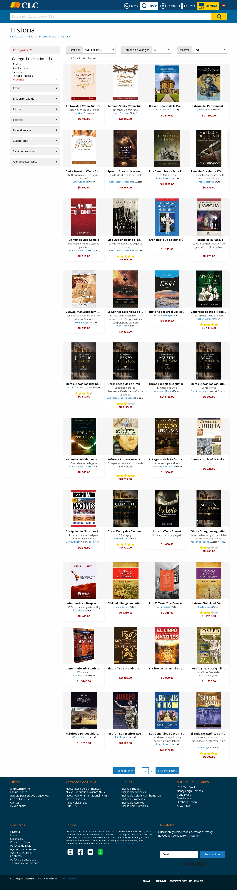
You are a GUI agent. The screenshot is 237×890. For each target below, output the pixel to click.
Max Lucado (184, 798)
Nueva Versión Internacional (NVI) (86, 795)
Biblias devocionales (133, 792)
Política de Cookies (21, 842)
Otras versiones (75, 799)
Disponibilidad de (23, 98)
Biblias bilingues (131, 788)
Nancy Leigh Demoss (190, 791)
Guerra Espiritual (20, 799)
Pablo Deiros (121, 606)
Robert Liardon (163, 178)
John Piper (121, 325)
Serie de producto (24, 151)
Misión (14, 835)
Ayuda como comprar (23, 849)
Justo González (80, 113)
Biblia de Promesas (133, 799)
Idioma (17, 109)
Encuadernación (22, 130)
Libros (31, 36)
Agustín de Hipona (163, 391)
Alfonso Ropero (76, 387)
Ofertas (14, 802)
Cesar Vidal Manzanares (121, 181)
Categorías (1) (22, 50)
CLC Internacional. (67, 878)
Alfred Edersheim (80, 675)
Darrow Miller (73, 541)
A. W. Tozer (184, 805)
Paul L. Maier (205, 675)
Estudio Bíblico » (23, 76)
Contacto (16, 856)
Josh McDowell (186, 787)
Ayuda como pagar (22, 852)
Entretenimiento (20, 788)
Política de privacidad (23, 859)
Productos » (20, 68)
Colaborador (20, 140)
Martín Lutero (163, 606)
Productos (16, 36)
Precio (17, 88)
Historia (65, 36)
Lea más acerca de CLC (122, 843)
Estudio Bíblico (47, 36)
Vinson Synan (205, 747)
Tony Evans (184, 794)
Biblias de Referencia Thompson (141, 795)
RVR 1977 (71, 806)
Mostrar (184, 50)
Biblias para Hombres (134, 806)
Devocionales (18, 806)
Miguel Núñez (80, 610)
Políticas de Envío (20, 845)
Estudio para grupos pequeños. (29, 795)
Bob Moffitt (94, 541)
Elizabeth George (187, 802)
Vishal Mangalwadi (205, 181)
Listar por (74, 50)
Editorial (18, 119)
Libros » (18, 72)
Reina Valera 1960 (76, 802)
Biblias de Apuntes (132, 802)
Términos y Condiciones (24, 863)
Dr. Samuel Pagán (80, 322)
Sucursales (16, 838)
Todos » (18, 64)
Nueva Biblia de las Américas (83, 788)
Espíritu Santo (18, 792)
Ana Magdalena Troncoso (120, 397)
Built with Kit (192, 864)
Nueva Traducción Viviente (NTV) (86, 792)
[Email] (179, 854)
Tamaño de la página (136, 50)
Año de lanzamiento (25, 161)
